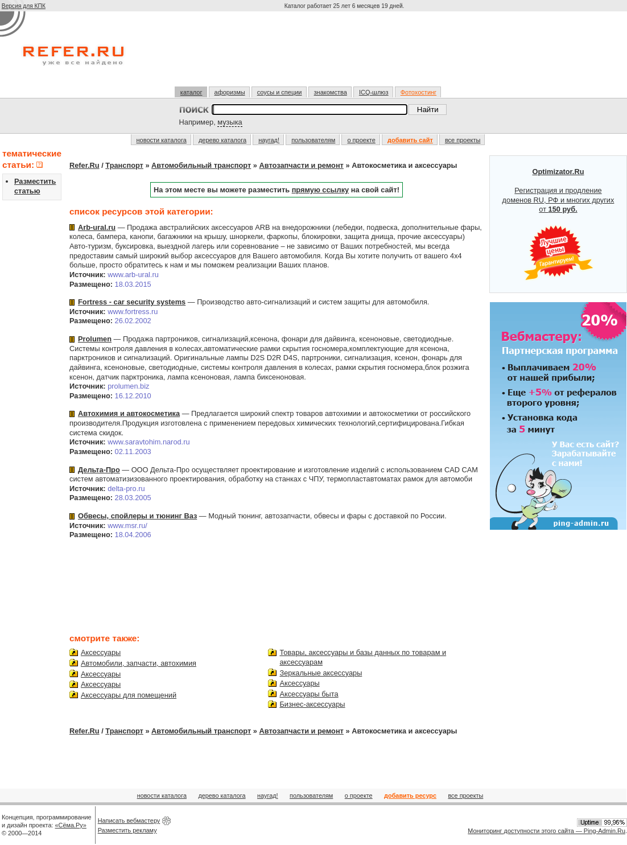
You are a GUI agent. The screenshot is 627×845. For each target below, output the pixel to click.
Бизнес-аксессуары (312, 704)
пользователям (313, 140)
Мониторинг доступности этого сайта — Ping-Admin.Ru (546, 830)
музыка (229, 122)
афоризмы (229, 92)
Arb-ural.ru (97, 227)
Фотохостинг (418, 92)
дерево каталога (222, 140)
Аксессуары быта (308, 694)
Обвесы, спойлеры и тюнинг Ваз (137, 516)
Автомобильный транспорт (201, 165)
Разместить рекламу (127, 830)
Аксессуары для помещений (128, 695)
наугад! (268, 140)
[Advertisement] (345, 53)
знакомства (330, 92)
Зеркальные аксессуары (320, 673)
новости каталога (162, 140)
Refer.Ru (84, 165)
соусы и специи (279, 92)
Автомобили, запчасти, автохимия (138, 663)
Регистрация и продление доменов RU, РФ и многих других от (558, 224)
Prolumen (95, 339)
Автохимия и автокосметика (129, 413)
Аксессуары (101, 652)
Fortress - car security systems (131, 302)
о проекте (361, 140)
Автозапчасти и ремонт (301, 165)
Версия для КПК (24, 6)
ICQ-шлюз (374, 92)
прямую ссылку (320, 190)
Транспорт (124, 165)
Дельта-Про (99, 469)
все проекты (463, 140)
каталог (191, 92)
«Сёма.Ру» (70, 825)
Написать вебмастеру (129, 820)
